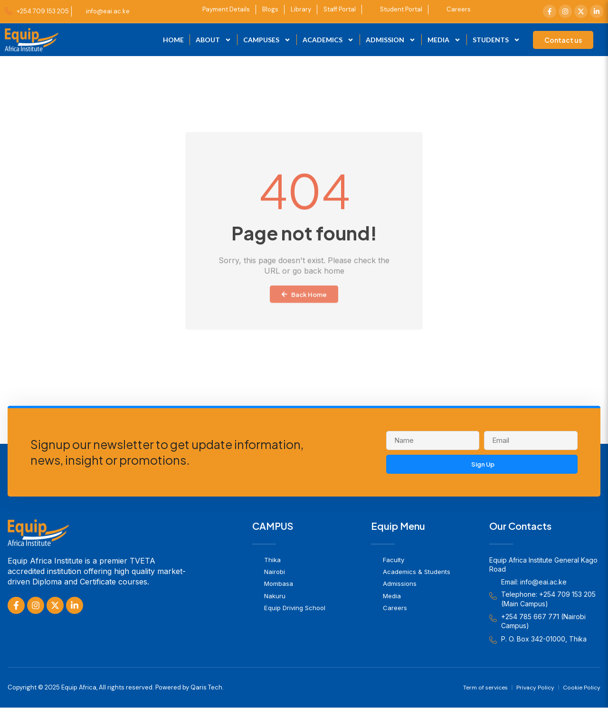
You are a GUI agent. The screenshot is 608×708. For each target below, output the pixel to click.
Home (173, 40)
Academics (328, 40)
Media (444, 40)
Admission (391, 40)
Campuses (267, 40)
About (213, 40)
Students (496, 40)
